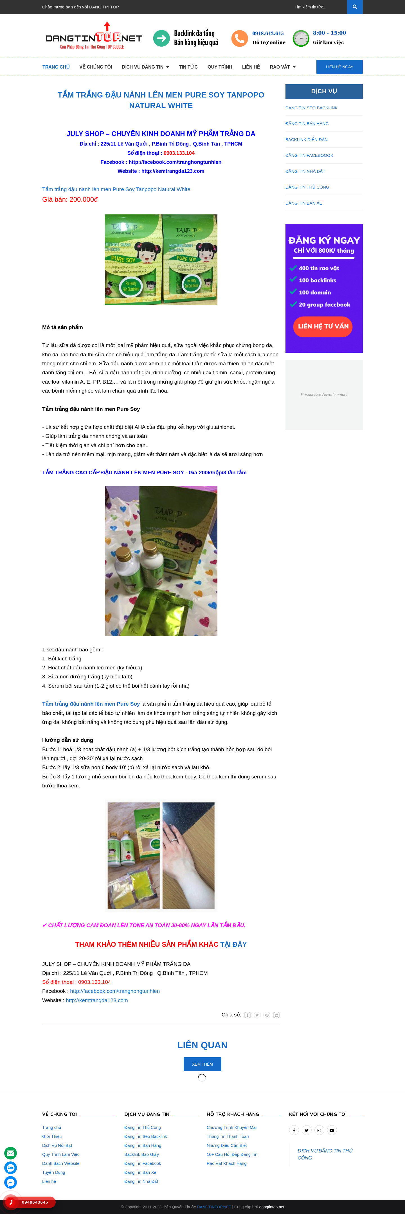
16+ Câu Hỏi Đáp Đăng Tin (232, 1154)
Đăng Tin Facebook (143, 1163)
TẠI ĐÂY (233, 944)
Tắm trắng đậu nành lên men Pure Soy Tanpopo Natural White (116, 189)
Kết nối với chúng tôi (318, 1114)
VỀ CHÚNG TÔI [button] (59, 1114)
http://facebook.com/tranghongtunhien (175, 162)
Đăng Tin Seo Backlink (146, 1136)
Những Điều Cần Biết (227, 1145)
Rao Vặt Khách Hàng (227, 1163)
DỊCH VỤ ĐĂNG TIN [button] (147, 1114)
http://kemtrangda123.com (172, 171)
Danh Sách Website (60, 1163)
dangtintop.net (271, 1207)
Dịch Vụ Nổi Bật (57, 1145)
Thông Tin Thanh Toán (228, 1136)
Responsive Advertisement (324, 394)
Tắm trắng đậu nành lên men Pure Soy (91, 704)
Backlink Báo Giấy (142, 1154)
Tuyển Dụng (53, 1172)
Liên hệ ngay (339, 67)
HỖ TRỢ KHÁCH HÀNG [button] (233, 1114)
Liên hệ (49, 1181)
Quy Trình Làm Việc (60, 1154)
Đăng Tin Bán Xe (140, 1172)
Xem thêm (202, 1064)
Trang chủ (51, 1127)
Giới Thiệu (52, 1136)
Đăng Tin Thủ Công (143, 1127)
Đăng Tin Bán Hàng (143, 1145)
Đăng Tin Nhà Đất (141, 1181)
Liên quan (202, 1045)
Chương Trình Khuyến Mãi (231, 1127)
